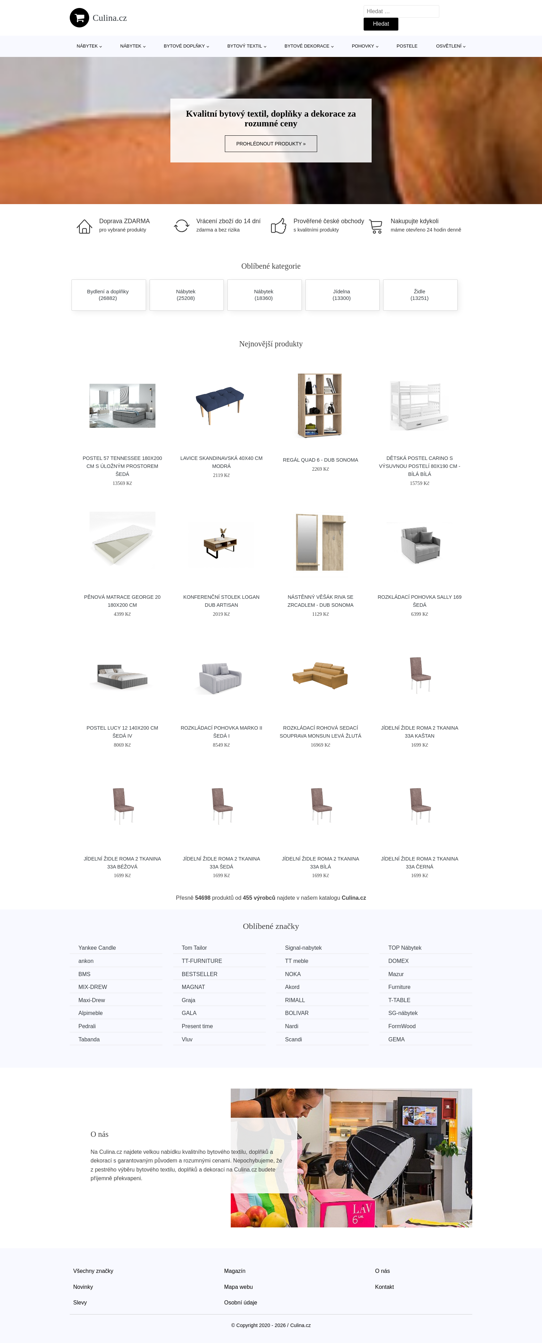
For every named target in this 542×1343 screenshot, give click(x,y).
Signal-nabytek (303, 948)
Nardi (291, 1026)
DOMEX (398, 961)
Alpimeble (90, 1013)
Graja (188, 1000)
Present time (197, 1026)
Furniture (399, 987)
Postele (407, 46)
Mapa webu (238, 1287)
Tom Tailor (194, 948)
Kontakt (384, 1287)
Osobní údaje (240, 1303)
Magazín (234, 1271)
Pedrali (87, 1026)
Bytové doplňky (184, 46)
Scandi (293, 1039)
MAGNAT (193, 987)
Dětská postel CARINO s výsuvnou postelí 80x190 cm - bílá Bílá (419, 466)
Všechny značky (93, 1271)
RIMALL (295, 1000)
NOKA (292, 974)
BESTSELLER (200, 974)
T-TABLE (399, 1000)
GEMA (396, 1039)
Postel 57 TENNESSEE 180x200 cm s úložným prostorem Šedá (122, 466)
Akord (292, 987)
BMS (84, 974)
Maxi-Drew (91, 1000)
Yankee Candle (97, 948)
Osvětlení (448, 46)
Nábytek (87, 46)
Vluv (187, 1039)
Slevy (80, 1303)
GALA (189, 1013)
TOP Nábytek (404, 948)
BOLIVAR (296, 1013)
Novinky (83, 1287)
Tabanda (89, 1039)
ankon (86, 961)
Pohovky (363, 46)
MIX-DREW (92, 987)
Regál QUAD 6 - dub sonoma (320, 460)
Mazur (396, 974)
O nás (382, 1271)
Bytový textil (244, 46)
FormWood (402, 1026)
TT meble (296, 961)
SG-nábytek (402, 1013)
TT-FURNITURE (202, 961)
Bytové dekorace (307, 46)
